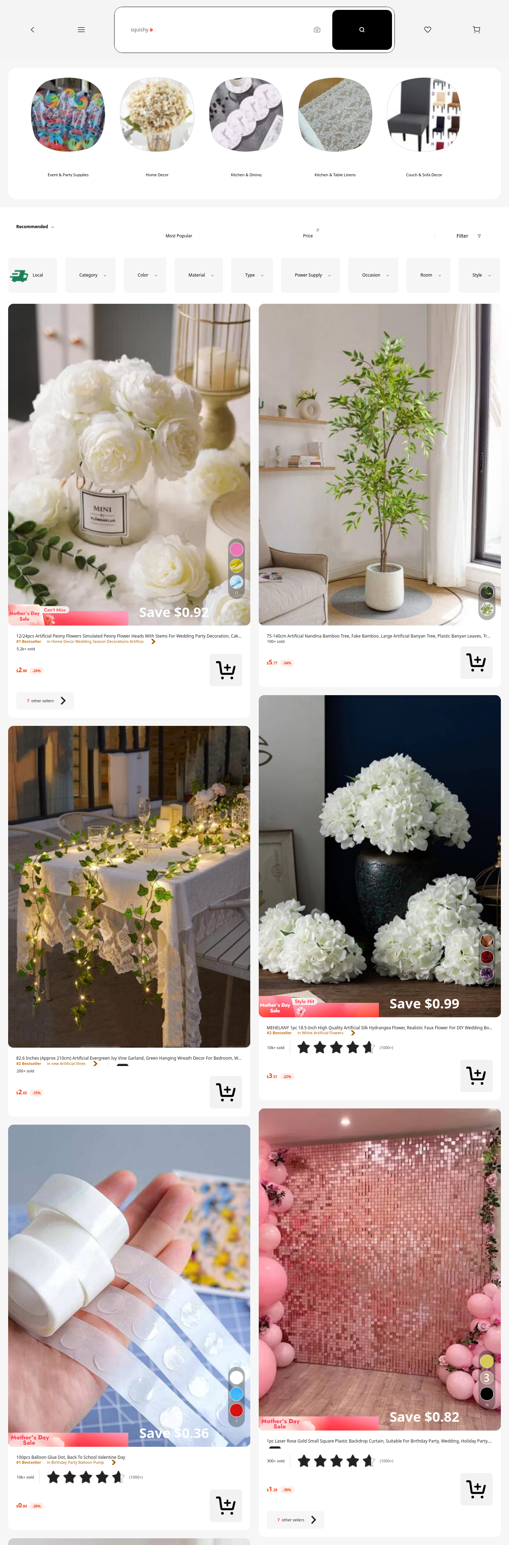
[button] (218, 30)
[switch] (68, 133)
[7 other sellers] (45, 701)
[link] (129, 636)
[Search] (362, 30)
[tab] (178, 227)
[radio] (32, 275)
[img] (129, 615)
